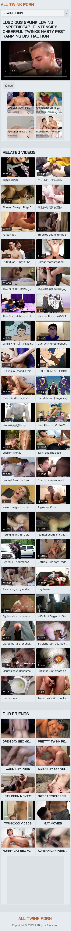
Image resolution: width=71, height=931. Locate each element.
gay (10, 85)
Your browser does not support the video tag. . (35, 60)
